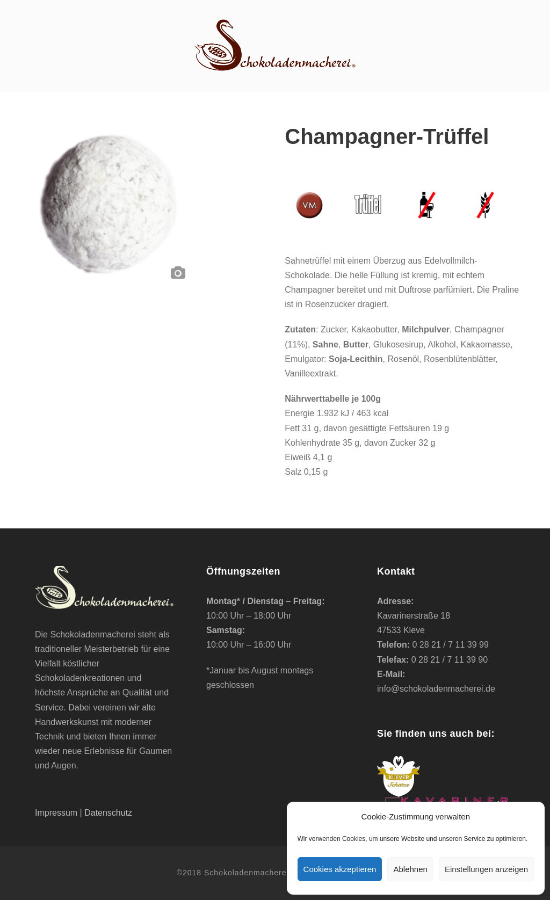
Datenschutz (108, 812)
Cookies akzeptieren (340, 869)
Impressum (56, 812)
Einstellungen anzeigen (486, 869)
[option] (110, 204)
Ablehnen (410, 869)
